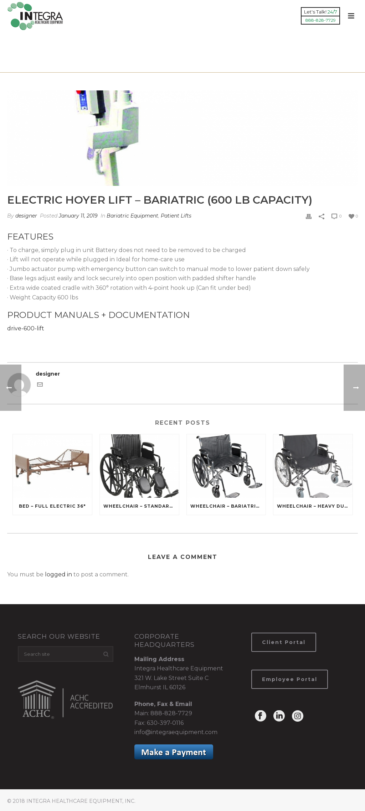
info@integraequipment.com (175, 732)
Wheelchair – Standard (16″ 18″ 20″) (141, 506)
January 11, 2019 (78, 216)
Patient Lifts (176, 216)
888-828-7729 (171, 713)
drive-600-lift (25, 328)
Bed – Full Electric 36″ (52, 506)
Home (125, 65)
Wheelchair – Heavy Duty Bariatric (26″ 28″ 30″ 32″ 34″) (315, 506)
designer (26, 216)
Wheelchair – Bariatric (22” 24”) (228, 506)
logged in (58, 574)
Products (150, 65)
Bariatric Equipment (195, 65)
